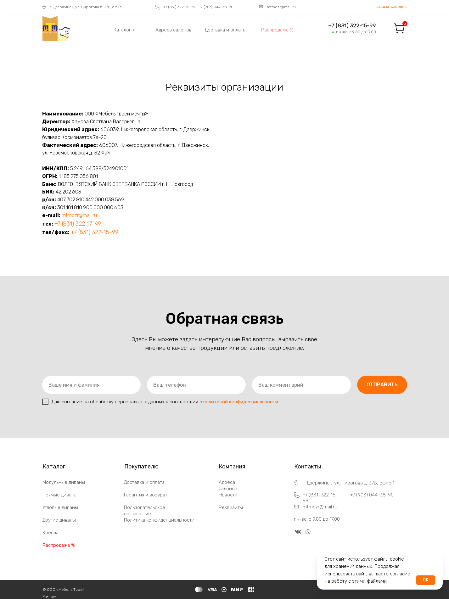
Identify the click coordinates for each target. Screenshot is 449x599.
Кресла (50, 532)
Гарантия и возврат (145, 495)
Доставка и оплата (144, 482)
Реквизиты (231, 507)
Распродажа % (58, 545)
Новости (228, 495)
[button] (391, 7)
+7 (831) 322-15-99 (94, 232)
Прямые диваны (59, 495)
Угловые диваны (60, 507)
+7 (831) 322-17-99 (77, 223)
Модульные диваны (63, 482)
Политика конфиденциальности (159, 520)
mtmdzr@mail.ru (79, 215)
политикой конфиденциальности (240, 402)
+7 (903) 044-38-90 (372, 495)
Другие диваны (59, 520)
